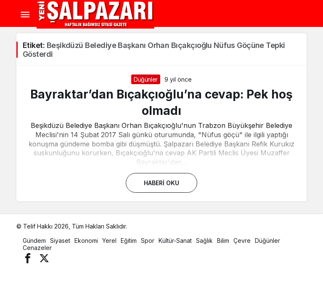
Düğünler (146, 79)
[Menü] (24, 14)
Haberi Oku (161, 182)
